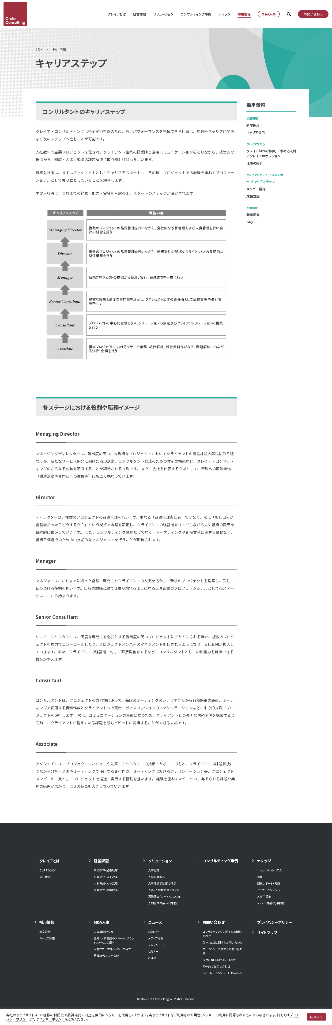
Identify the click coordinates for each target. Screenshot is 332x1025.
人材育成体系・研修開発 (163, 903)
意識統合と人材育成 (106, 955)
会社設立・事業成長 (106, 890)
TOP (39, 49)
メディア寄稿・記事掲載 (271, 903)
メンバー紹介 (255, 189)
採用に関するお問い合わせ (219, 960)
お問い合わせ (214, 922)
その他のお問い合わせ (216, 966)
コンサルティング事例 (196, 14)
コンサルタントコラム (269, 870)
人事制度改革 (156, 877)
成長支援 (253, 196)
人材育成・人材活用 (106, 883)
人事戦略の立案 (103, 932)
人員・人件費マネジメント (163, 890)
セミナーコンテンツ (268, 890)
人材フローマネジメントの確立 (112, 949)
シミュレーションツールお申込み (222, 973)
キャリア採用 (255, 132)
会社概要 (45, 877)
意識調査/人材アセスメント (164, 896)
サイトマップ (267, 932)
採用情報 (244, 14)
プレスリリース (157, 945)
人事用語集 (264, 896)
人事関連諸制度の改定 (162, 883)
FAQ (249, 222)
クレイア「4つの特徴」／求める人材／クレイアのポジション (271, 153)
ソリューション (163, 14)
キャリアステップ (263, 181)
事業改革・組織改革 (106, 870)
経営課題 (139, 14)
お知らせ (153, 932)
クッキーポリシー (52, 1019)
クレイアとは (117, 14)
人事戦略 (153, 870)
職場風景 (253, 214)
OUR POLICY (47, 870)
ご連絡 (152, 958)
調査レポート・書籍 (268, 883)
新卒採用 (253, 125)
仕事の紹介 (254, 163)
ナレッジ (224, 14)
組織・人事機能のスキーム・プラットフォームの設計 (114, 940)
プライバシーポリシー (274, 922)
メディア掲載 (155, 938)
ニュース (155, 922)
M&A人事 (101, 922)
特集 (260, 877)
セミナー (153, 951)
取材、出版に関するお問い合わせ (223, 942)
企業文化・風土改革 (106, 877)
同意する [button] (316, 1016)
